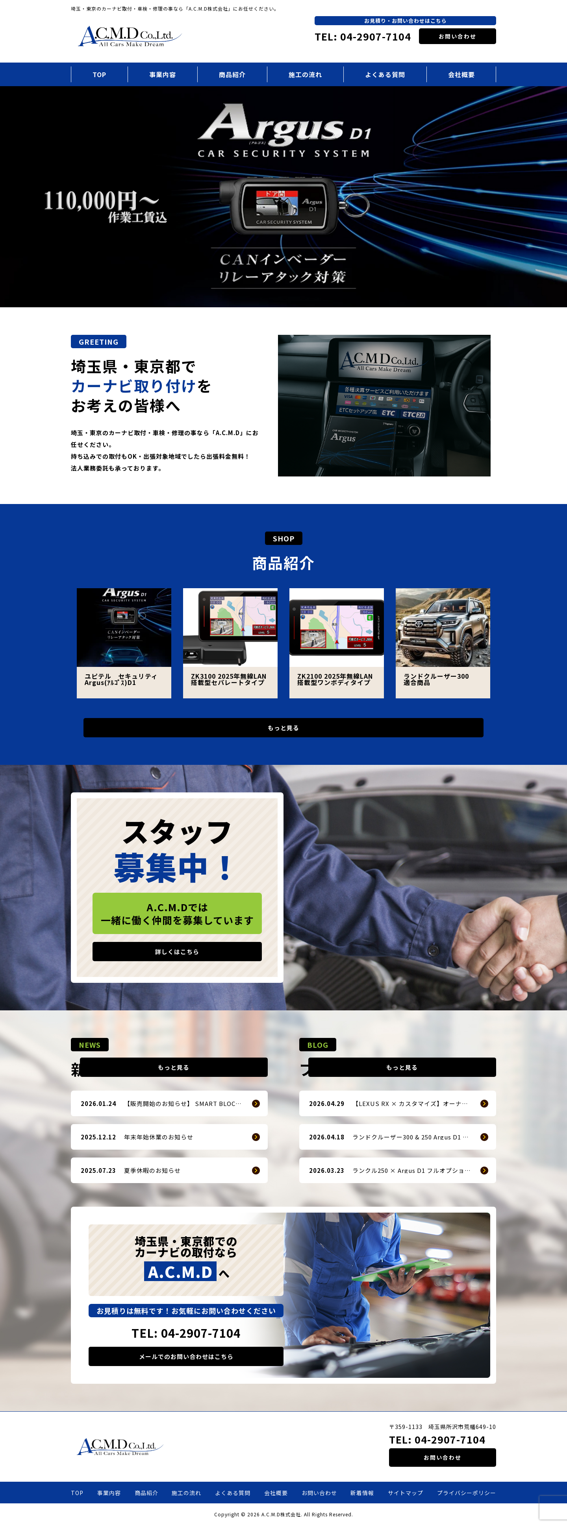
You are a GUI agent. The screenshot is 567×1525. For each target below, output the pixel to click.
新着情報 (362, 1493)
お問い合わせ (457, 36)
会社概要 (461, 74)
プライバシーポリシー (466, 1493)
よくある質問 (385, 74)
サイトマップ (405, 1493)
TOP (99, 74)
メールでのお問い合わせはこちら (186, 1356)
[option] (283, 197)
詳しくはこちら (177, 951)
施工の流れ (305, 74)
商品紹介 (232, 74)
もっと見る (283, 728)
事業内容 (162, 74)
